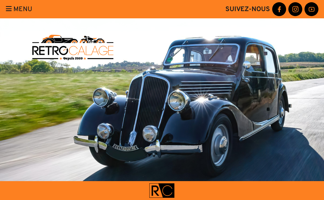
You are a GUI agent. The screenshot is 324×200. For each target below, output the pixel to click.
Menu (19, 9)
